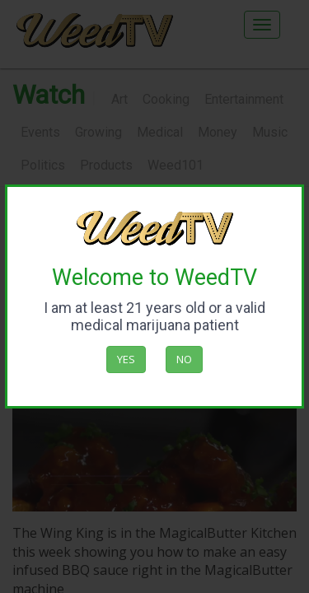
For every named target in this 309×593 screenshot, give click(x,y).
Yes (126, 359)
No (184, 359)
